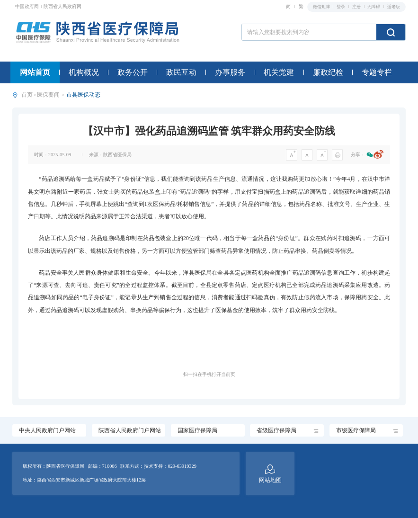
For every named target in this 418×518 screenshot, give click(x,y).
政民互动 (181, 72)
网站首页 (35, 72)
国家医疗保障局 (197, 431)
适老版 (393, 6)
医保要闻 (48, 95)
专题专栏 (377, 72)
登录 (341, 6)
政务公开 (132, 72)
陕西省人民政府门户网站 (129, 431)
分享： (358, 154)
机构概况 (84, 72)
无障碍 (374, 6)
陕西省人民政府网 (62, 6)
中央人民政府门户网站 (47, 431)
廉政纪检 (328, 72)
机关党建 (279, 72)
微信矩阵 (322, 6)
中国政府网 (27, 6)
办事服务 (230, 72)
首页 (27, 95)
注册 (357, 6)
